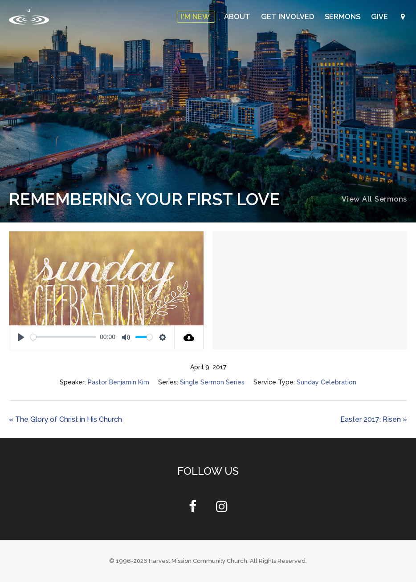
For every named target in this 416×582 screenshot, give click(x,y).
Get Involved (290, 16)
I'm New (200, 16)
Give (380, 16)
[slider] (63, 337)
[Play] (21, 337)
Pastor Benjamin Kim (118, 382)
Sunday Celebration (326, 382)
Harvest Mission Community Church (198, 561)
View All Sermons (374, 199)
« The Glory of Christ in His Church (65, 419)
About (241, 16)
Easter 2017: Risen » (373, 419)
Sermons (344, 16)
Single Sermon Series (212, 382)
